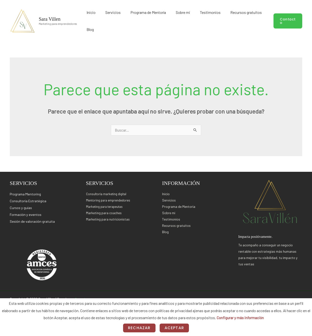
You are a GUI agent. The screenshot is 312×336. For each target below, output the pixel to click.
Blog (261, 20)
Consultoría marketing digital (107, 193)
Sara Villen (49, 18)
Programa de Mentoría (159, 20)
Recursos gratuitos (238, 20)
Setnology (83, 298)
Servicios (130, 20)
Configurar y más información (240, 317)
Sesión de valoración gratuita (33, 220)
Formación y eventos (26, 213)
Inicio (114, 20)
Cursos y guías (21, 206)
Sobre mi (188, 20)
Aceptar (174, 328)
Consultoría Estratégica (29, 200)
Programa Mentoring (26, 193)
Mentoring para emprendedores (109, 199)
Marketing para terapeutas (106, 205)
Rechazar (139, 328)
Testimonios (208, 20)
